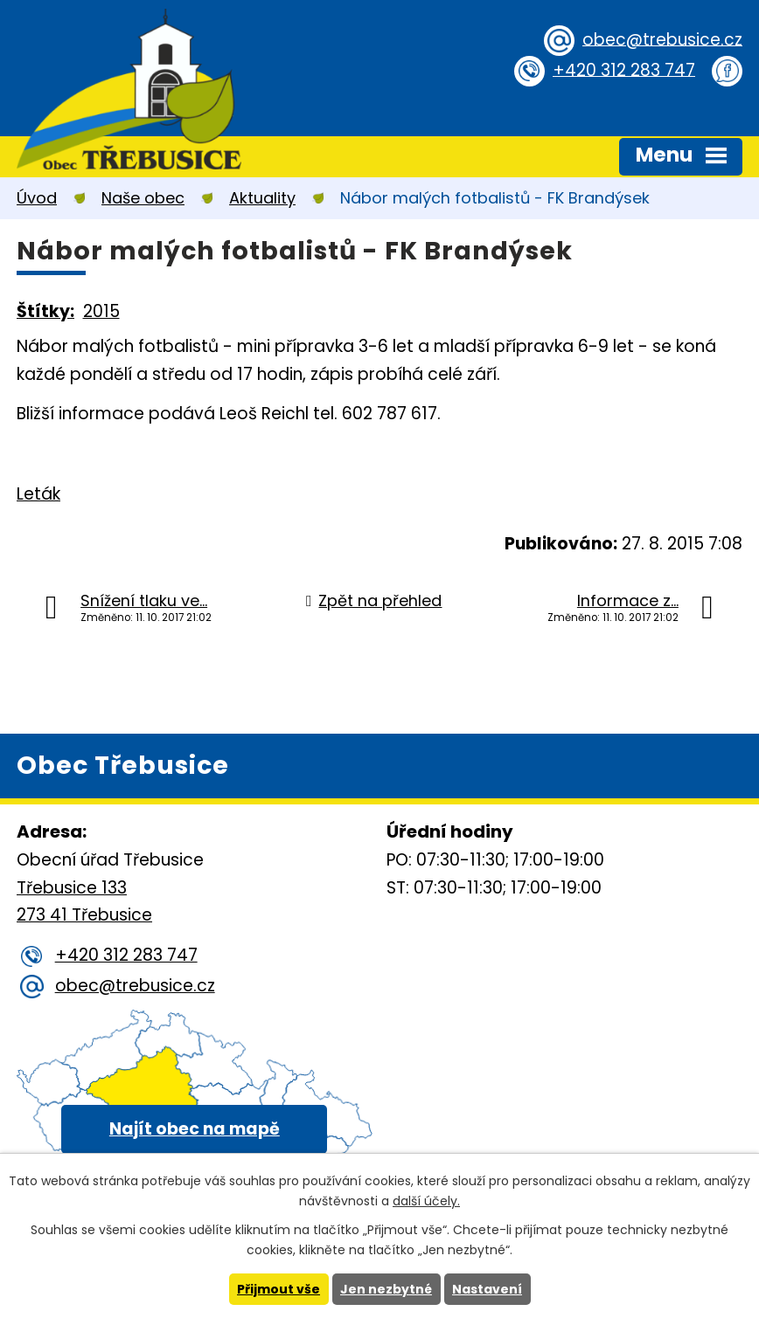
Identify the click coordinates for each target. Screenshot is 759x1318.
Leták (38, 494)
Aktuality (262, 198)
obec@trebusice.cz (662, 39)
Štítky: (45, 311)
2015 (101, 311)
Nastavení (487, 1289)
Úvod (37, 198)
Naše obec (143, 198)
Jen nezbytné (386, 1289)
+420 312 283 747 (624, 69)
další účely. (426, 1201)
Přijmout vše (278, 1289)
